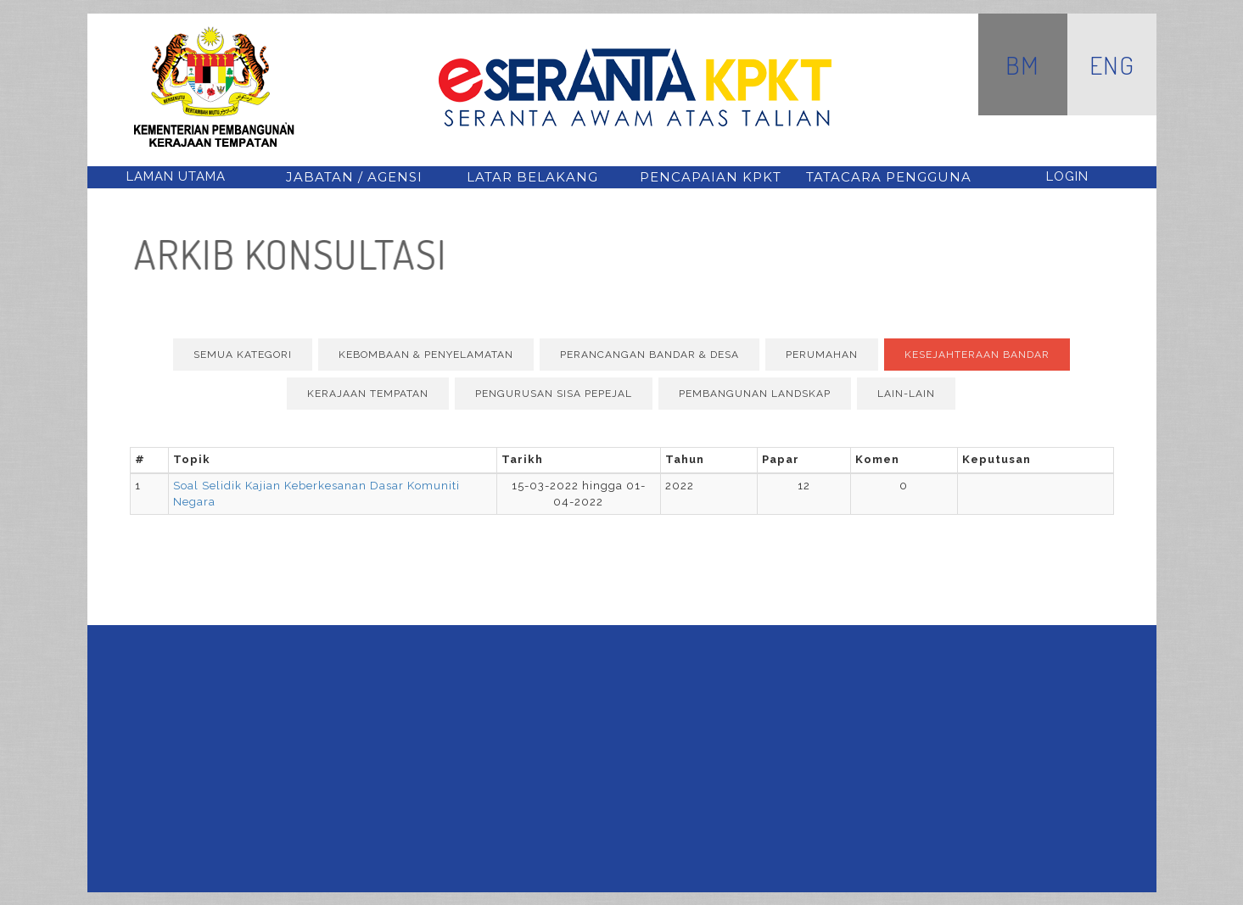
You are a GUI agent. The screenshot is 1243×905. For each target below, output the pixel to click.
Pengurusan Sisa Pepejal (553, 393)
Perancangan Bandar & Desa (649, 354)
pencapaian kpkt (710, 177)
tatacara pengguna (888, 177)
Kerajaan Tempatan (367, 393)
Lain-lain (906, 393)
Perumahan (822, 354)
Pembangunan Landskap (755, 393)
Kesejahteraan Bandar (977, 354)
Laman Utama (176, 176)
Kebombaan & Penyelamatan (426, 354)
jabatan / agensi (354, 177)
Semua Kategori (242, 354)
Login (1067, 176)
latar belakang (532, 177)
